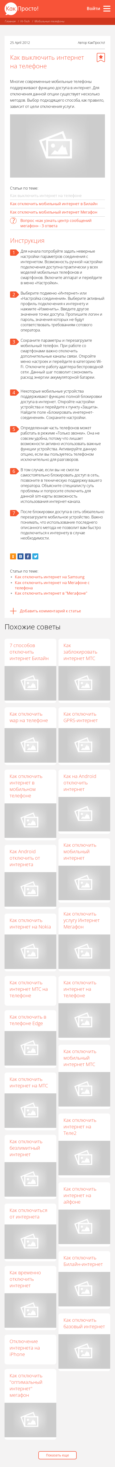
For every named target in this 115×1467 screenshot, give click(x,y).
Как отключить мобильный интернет (79, 851)
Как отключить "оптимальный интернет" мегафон (28, 1385)
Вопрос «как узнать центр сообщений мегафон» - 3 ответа (56, 223)
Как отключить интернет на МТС (31, 1082)
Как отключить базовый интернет (82, 1323)
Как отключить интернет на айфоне (77, 1195)
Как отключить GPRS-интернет (80, 717)
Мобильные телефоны (49, 21)
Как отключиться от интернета (31, 1213)
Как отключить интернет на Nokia (30, 923)
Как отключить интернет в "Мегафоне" (51, 593)
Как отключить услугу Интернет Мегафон (81, 920)
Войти (93, 8)
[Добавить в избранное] (101, 57)
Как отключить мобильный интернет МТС (77, 1058)
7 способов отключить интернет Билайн (29, 651)
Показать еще (57, 1455)
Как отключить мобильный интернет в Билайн (54, 203)
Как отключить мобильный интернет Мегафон (53, 212)
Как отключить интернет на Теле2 (77, 1126)
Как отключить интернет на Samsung (50, 577)
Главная (10, 21)
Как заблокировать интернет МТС (80, 651)
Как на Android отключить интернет (79, 782)
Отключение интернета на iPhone (27, 1347)
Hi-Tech (25, 21)
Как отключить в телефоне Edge (30, 1020)
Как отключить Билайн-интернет (81, 1261)
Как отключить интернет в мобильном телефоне (26, 786)
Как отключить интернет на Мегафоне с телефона (52, 585)
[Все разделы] (106, 9)
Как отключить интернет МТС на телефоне (31, 989)
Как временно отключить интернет (27, 1279)
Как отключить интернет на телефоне (77, 989)
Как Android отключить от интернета (25, 858)
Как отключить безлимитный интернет (28, 1148)
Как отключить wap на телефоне (29, 717)
